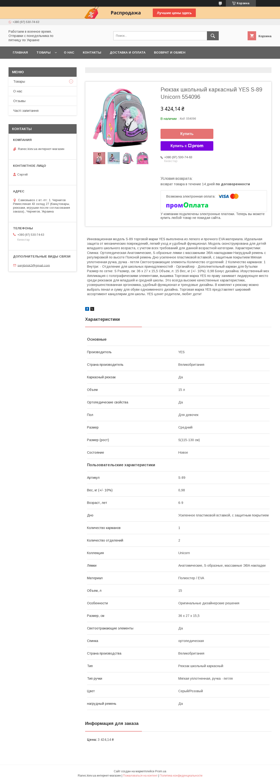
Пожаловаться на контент (140, 775)
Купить (187, 134)
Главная (20, 52)
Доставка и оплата (127, 52)
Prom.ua (160, 771)
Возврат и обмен (169, 52)
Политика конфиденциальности (181, 775)
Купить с (187, 146)
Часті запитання (26, 111)
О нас (69, 52)
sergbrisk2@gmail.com (34, 265)
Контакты (92, 52)
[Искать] (213, 35)
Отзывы (19, 101)
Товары (43, 52)
